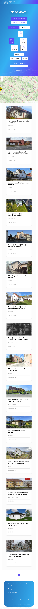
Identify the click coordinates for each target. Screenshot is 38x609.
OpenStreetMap (32, 102)
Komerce (14, 49)
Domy (11, 42)
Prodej (13, 27)
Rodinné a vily (19, 54)
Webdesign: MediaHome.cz (23, 604)
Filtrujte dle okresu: (19, 63)
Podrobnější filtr (19, 70)
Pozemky (23, 42)
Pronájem (24, 27)
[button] (2, 77)
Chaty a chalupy (16, 58)
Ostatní (24, 49)
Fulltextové (19, 22)
